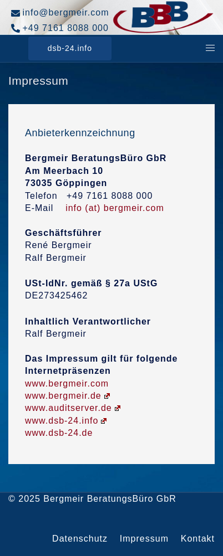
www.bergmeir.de (67, 395)
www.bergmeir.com (67, 383)
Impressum (144, 538)
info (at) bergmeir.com (114, 208)
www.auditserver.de (72, 408)
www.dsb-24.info (66, 420)
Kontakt (198, 538)
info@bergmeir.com (60, 13)
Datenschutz (80, 538)
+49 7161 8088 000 (60, 28)
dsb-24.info (70, 48)
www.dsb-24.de (59, 432)
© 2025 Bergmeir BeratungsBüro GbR (92, 498)
